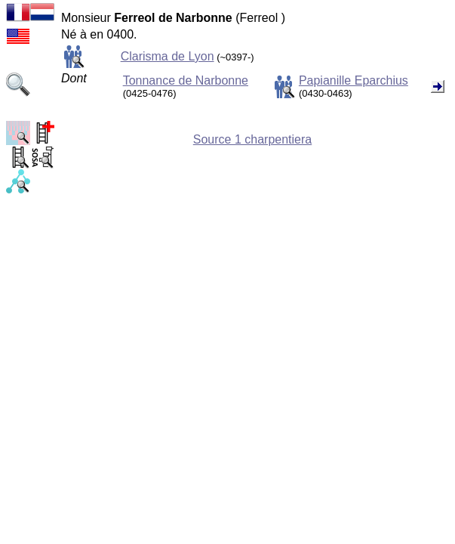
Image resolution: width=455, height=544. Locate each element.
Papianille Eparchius (353, 80)
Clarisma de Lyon (167, 56)
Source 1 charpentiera (252, 139)
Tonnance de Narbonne (185, 80)
